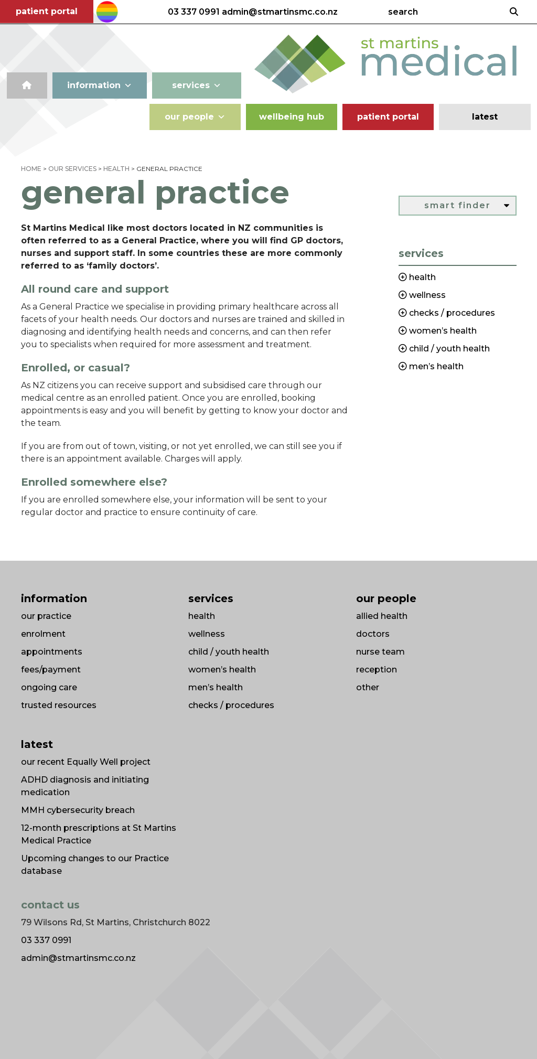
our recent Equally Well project (86, 762)
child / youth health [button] (448, 349)
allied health (381, 616)
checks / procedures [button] (451, 313)
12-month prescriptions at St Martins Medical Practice (98, 834)
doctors (373, 634)
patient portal (47, 11)
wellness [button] (426, 295)
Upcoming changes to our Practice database (95, 864)
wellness (206, 634)
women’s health (222, 670)
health (201, 616)
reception (376, 670)
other (367, 687)
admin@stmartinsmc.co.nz (280, 12)
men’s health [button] (435, 366)
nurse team (380, 652)
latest (485, 117)
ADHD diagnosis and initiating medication (85, 786)
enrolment (43, 634)
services (196, 85)
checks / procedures (231, 705)
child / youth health (228, 652)
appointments (51, 652)
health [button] (421, 277)
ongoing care (49, 687)
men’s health (215, 687)
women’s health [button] (442, 331)
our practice (46, 616)
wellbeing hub (291, 117)
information (99, 85)
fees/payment (51, 670)
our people (195, 117)
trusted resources (58, 705)
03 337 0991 (194, 12)
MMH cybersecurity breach (78, 810)
